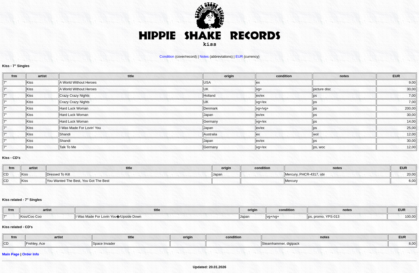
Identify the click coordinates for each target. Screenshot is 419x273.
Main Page (10, 254)
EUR (239, 56)
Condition (167, 56)
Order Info (30, 254)
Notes (204, 56)
